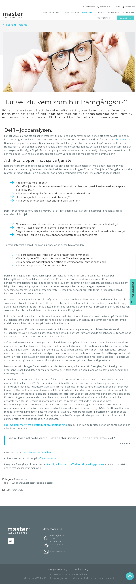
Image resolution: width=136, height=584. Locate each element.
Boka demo (125, 18)
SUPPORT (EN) (105, 18)
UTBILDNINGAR (70, 12)
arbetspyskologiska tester (39, 483)
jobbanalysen (122, 139)
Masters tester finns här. (37, 452)
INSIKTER (86, 12)
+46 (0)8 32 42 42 (103, 7)
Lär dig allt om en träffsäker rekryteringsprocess (75, 464)
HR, (11, 483)
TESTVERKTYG (51, 12)
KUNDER (99, 12)
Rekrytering (20, 479)
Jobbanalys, (19, 483)
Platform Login (128, 7)
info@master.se (89, 7)
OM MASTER (113, 12)
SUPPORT (128, 12)
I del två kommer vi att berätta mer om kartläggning (35, 424)
